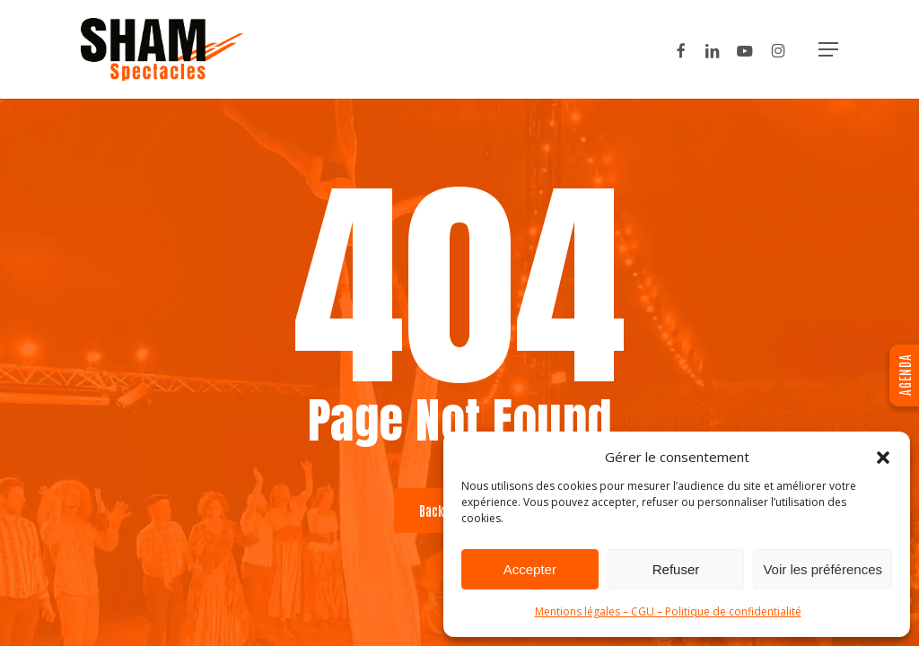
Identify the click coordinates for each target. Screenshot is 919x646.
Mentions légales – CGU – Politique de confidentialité (668, 611)
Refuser (676, 569)
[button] (883, 458)
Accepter (529, 569)
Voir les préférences (822, 569)
